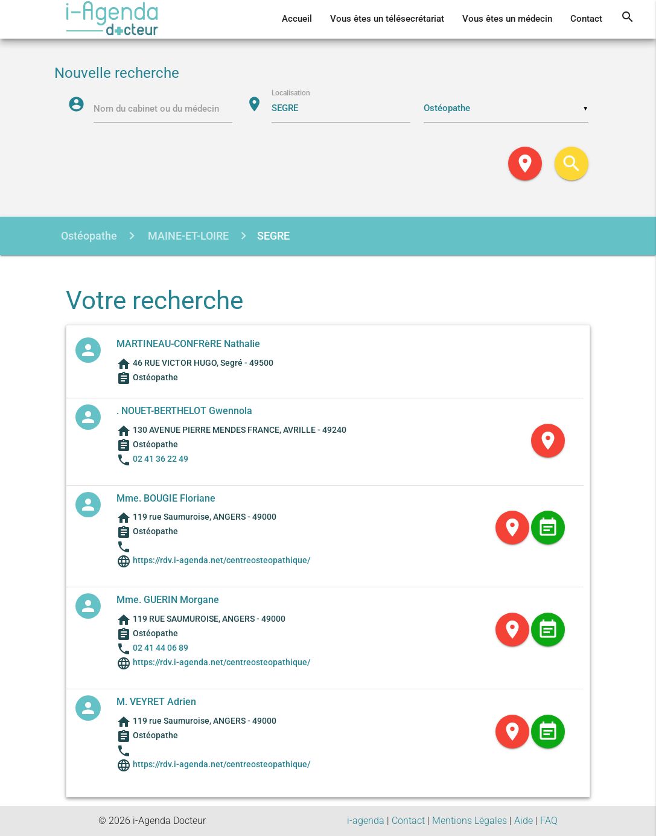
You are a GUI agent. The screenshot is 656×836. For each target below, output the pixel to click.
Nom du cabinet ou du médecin (156, 109)
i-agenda (365, 820)
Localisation (291, 92)
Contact (586, 19)
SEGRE (273, 235)
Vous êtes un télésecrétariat (387, 19)
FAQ (549, 820)
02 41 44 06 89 (160, 648)
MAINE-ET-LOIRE (187, 235)
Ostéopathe (89, 235)
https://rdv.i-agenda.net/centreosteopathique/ (220, 560)
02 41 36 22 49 (160, 459)
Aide (523, 820)
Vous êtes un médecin (507, 19)
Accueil (297, 19)
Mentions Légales (469, 820)
